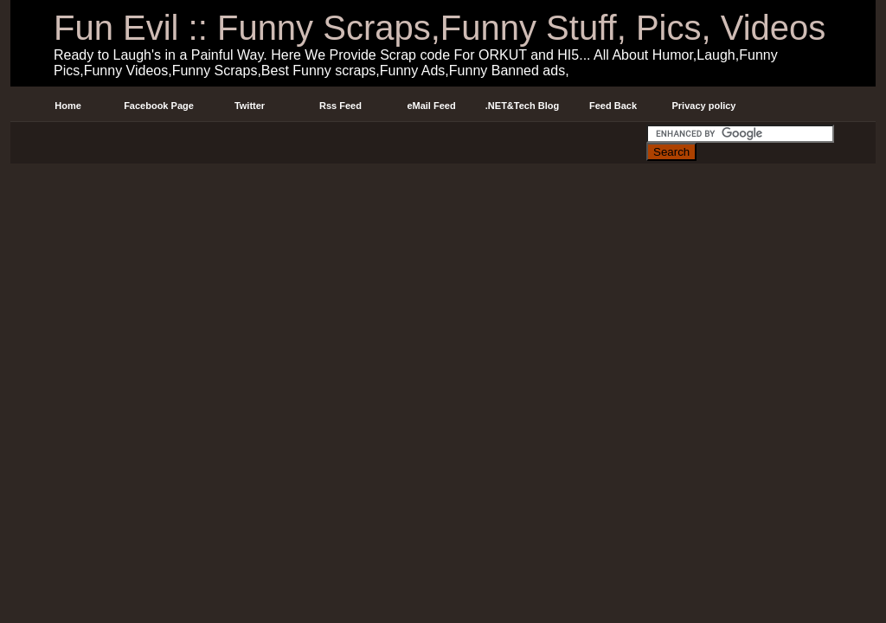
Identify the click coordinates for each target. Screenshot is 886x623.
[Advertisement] (328, 141)
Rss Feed (340, 105)
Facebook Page (159, 105)
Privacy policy (704, 105)
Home (68, 105)
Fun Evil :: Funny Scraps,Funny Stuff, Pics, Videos (439, 28)
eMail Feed (431, 105)
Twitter (249, 105)
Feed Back (613, 105)
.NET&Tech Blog (522, 105)
